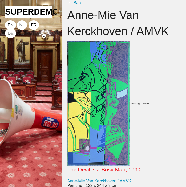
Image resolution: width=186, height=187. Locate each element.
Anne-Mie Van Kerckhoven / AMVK (99, 181)
